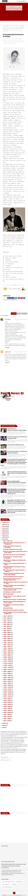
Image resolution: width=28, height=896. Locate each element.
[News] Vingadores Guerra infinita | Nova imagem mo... (15, 613)
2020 (3, 533)
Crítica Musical (10, 27)
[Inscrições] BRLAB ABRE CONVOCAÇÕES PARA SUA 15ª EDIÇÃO (16, 482)
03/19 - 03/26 (7, 698)
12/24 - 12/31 (6, 616)
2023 (3, 527)
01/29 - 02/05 (7, 713)
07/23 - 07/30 (7, 661)
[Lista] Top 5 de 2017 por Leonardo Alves (14, 599)
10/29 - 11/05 (6, 633)
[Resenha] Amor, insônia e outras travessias (12, 557)
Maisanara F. (8, 352)
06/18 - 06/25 (7, 672)
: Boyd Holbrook (5, 884)
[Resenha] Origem (8, 594)
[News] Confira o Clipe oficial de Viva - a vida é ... (14, 564)
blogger (14, 313)
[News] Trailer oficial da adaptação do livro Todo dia (14, 602)
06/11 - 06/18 (6, 674)
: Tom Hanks (14, 884)
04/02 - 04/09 (7, 694)
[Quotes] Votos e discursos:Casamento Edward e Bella (16, 429)
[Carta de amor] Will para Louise (15, 445)
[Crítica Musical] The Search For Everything (12, 547)
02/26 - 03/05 (7, 704)
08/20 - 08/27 (7, 653)
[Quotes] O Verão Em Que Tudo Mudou (14, 555)
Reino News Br (12, 393)
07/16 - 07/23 (7, 663)
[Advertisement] (10, 413)
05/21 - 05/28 (7, 680)
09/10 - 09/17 (7, 647)
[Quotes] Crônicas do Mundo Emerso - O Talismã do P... (14, 543)
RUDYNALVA (8, 320)
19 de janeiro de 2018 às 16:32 (20, 352)
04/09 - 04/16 (7, 692)
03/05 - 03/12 (7, 702)
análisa (14, 26)
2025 (3, 523)
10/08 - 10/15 (6, 639)
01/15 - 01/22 (6, 717)
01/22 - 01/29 (7, 715)
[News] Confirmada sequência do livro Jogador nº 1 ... (14, 571)
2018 (3, 537)
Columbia (22, 26)
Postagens (4, 758)
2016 (3, 723)
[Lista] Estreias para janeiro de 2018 (13, 610)
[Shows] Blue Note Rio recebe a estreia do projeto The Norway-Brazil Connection (13, 866)
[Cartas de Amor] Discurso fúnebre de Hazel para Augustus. (17, 452)
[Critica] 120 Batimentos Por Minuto (13, 577)
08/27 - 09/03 (7, 651)
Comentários (5, 760)
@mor (7, 26)
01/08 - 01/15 (6, 719)
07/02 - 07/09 (7, 667)
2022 (3, 529)
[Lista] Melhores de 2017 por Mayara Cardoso (13, 605)
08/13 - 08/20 (7, 655)
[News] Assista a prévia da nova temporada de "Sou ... (12, 579)
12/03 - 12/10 (6, 622)
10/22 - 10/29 (7, 635)
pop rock (11, 28)
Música (4, 28)
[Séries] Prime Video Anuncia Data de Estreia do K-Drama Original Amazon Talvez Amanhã (16, 511)
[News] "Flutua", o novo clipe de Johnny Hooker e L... (14, 597)
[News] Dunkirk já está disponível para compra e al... (14, 567)
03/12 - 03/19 (7, 700)
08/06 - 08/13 (7, 657)
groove (17, 27)
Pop (7, 28)
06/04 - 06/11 (7, 676)
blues (18, 26)
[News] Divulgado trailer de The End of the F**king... (15, 583)
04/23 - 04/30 (7, 688)
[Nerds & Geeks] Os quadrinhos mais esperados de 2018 (13, 574)
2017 (3, 539)
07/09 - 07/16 (7, 665)
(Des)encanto (19, 882)
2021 (3, 531)
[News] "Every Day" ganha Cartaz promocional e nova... (12, 589)
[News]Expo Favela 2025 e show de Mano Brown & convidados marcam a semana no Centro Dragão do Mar (17, 502)
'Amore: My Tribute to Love (8, 882)
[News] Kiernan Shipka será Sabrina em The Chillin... (14, 561)
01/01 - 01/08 (6, 721)
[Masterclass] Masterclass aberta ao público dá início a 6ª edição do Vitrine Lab (17, 473)
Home (4, 26)
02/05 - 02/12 (7, 711)
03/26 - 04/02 (7, 696)
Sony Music (16, 28)
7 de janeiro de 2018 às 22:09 (20, 319)
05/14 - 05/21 (7, 682)
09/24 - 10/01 (7, 643)
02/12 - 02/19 (7, 709)
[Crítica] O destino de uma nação (12, 549)
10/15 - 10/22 (6, 637)
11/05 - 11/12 (6, 630)
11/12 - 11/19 (6, 628)
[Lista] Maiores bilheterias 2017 (12, 592)
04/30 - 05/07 (7, 686)
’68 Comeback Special (7, 887)
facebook (24, 313)
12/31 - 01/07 (6, 541)
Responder (7, 348)
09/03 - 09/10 (7, 649)
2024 (3, 525)
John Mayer (22, 27)
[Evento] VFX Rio (7, 608)
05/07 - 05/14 (7, 684)
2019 (3, 535)
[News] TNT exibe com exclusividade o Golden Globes (14, 586)
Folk (14, 27)
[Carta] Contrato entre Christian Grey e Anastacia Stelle (17, 437)
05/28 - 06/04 (7, 678)
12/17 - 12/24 (6, 618)
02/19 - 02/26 (7, 706)
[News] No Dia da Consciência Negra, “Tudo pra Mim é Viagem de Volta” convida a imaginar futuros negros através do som (16, 492)
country (4, 27)
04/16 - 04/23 (7, 690)
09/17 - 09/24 (7, 645)
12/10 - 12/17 (6, 620)
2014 (3, 727)
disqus (19, 313)
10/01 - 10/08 (6, 641)
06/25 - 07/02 (7, 669)
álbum (11, 26)
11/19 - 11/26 (6, 626)
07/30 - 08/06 (7, 659)
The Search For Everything (9, 43)
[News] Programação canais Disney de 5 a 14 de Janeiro (15, 552)
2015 (3, 725)
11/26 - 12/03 (6, 624)
